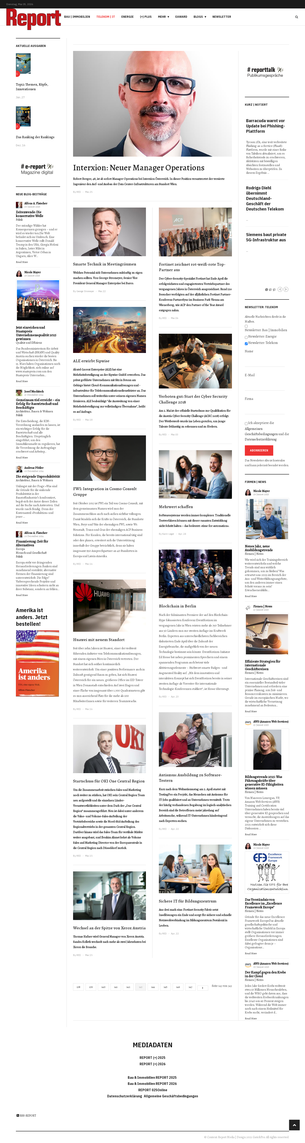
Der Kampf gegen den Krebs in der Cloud (265, 974)
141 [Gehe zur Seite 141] (116, 987)
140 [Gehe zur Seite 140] (103, 987)
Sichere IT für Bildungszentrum (187, 901)
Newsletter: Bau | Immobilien (266, 330)
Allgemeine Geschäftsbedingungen (171, 1096)
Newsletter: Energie (262, 336)
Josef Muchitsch (34, 392)
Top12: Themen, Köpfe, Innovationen (32, 87)
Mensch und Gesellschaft (31, 553)
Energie (127, 17)
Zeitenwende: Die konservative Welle (29, 214)
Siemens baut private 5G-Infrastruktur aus (266, 237)
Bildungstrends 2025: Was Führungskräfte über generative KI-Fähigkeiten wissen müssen (264, 783)
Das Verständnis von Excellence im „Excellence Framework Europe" (263, 903)
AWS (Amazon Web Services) (270, 722)
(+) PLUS (146, 17)
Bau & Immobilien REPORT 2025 (152, 1077)
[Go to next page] (202, 988)
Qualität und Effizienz (29, 343)
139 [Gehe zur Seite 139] (91, 987)
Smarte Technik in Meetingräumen (104, 264)
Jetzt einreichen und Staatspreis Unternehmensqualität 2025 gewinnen (36, 333)
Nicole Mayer (32, 272)
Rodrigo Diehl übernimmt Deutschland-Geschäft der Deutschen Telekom (265, 198)
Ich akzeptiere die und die (267, 431)
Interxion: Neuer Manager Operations (139, 167)
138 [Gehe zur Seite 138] (78, 987)
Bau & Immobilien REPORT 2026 (152, 1083)
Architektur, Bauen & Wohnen (34, 411)
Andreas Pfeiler (33, 468)
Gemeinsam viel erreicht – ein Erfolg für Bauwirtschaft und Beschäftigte (38, 404)
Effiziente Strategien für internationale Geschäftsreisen (262, 665)
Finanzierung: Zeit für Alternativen (32, 543)
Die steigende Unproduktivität (38, 476)
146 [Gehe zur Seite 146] (178, 987)
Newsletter (221, 17)
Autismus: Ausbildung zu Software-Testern (190, 777)
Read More (22, 262)
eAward (181, 17)
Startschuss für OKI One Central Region (109, 781)
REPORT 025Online (152, 1090)
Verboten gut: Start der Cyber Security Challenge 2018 (193, 399)
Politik (19, 220)
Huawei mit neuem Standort (99, 640)
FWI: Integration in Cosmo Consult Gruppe (105, 491)
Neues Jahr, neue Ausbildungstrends (259, 548)
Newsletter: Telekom (263, 342)
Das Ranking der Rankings (35, 137)
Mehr (162, 17)
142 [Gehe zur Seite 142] (128, 987)
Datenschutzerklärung (261, 439)
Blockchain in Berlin (177, 606)
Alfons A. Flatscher (35, 203)
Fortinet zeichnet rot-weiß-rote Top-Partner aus (192, 267)
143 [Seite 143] (140, 987)
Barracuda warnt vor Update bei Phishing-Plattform (265, 126)
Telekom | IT (105, 17)
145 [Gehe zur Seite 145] (165, 987)
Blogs (198, 17)
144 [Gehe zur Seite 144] (153, 987)
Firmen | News (254, 554)
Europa (20, 549)
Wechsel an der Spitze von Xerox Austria (109, 928)
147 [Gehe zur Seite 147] (190, 987)
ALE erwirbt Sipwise (91, 361)
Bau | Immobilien (77, 17)
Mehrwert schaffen (176, 507)
